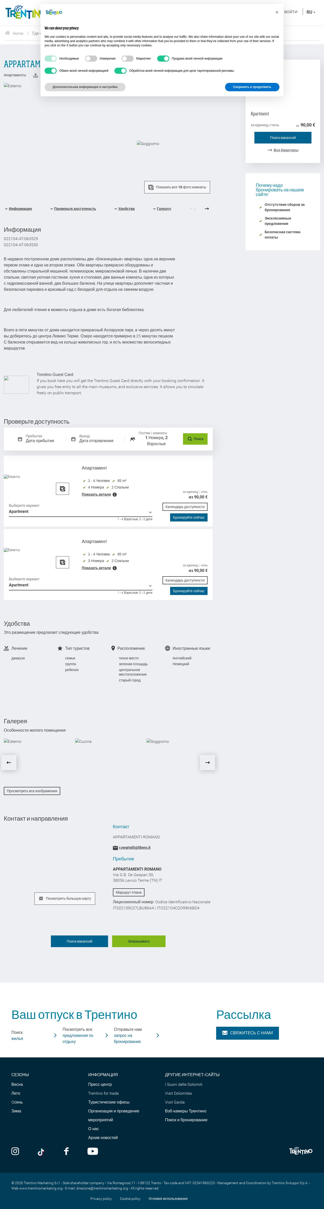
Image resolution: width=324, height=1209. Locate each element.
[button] (277, 12)
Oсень (17, 1102)
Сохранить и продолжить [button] (252, 87)
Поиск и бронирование (186, 1119)
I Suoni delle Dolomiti (183, 1084)
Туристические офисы (108, 1102)
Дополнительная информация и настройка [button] (85, 87)
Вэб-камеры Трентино (185, 1111)
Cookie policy (130, 1199)
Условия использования (168, 1199)
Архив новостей (103, 1137)
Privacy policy (101, 1199)
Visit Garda (175, 1102)
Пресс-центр (100, 1084)
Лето (15, 1093)
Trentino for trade (103, 1093)
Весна (17, 1084)
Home (14, 33)
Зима (16, 1111)
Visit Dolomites (178, 1093)
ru (311, 12)
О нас (93, 1128)
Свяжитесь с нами (247, 1033)
